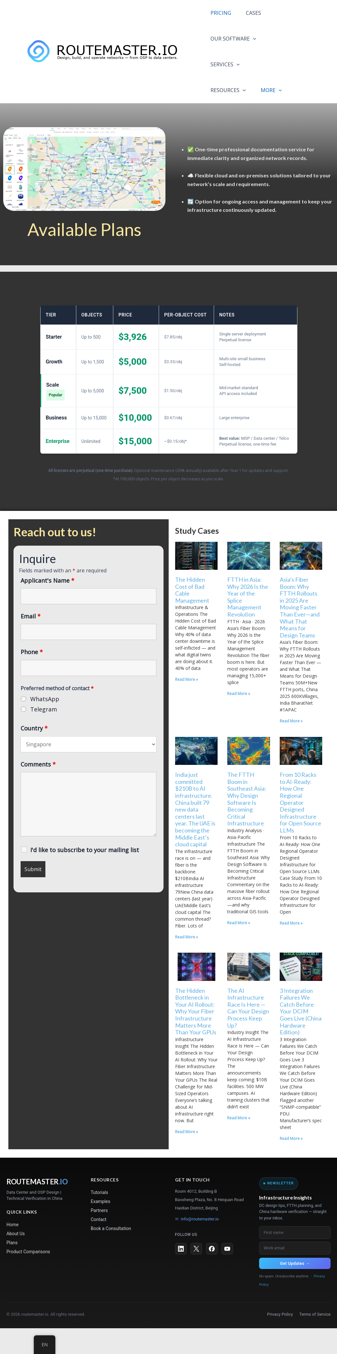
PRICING (220, 12)
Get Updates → (295, 1289)
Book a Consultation (111, 1254)
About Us (15, 1259)
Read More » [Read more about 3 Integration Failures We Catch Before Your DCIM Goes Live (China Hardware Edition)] (291, 1164)
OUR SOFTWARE (232, 39)
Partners (99, 1236)
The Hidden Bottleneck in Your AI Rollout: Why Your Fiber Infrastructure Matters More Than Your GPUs (195, 1037)
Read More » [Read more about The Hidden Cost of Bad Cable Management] (186, 705)
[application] (252, 39)
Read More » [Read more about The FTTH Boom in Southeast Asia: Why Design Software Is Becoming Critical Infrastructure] (238, 948)
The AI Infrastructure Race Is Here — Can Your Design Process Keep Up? (248, 1034)
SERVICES (224, 64)
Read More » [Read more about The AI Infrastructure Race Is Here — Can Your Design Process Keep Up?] (238, 1143)
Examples (100, 1227)
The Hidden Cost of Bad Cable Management (192, 616)
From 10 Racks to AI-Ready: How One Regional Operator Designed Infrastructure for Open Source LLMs (300, 828)
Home (12, 1250)
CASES (258, 12)
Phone (32, 678)
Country (34, 754)
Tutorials (99, 1218)
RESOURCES (227, 90)
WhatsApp (44, 724)
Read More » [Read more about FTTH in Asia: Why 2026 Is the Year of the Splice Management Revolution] (238, 719)
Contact (99, 1245)
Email (31, 642)
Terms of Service (315, 1340)
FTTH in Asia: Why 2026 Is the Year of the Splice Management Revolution (247, 623)
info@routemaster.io (197, 1244)
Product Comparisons (28, 1277)
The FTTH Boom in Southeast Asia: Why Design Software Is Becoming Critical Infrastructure (246, 824)
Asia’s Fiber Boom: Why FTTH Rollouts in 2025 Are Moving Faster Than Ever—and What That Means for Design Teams (300, 633)
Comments (38, 790)
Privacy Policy (280, 1340)
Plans (12, 1268)
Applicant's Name (47, 606)
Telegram (43, 735)
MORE (220, 116)
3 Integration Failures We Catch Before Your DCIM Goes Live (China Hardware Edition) (301, 1037)
